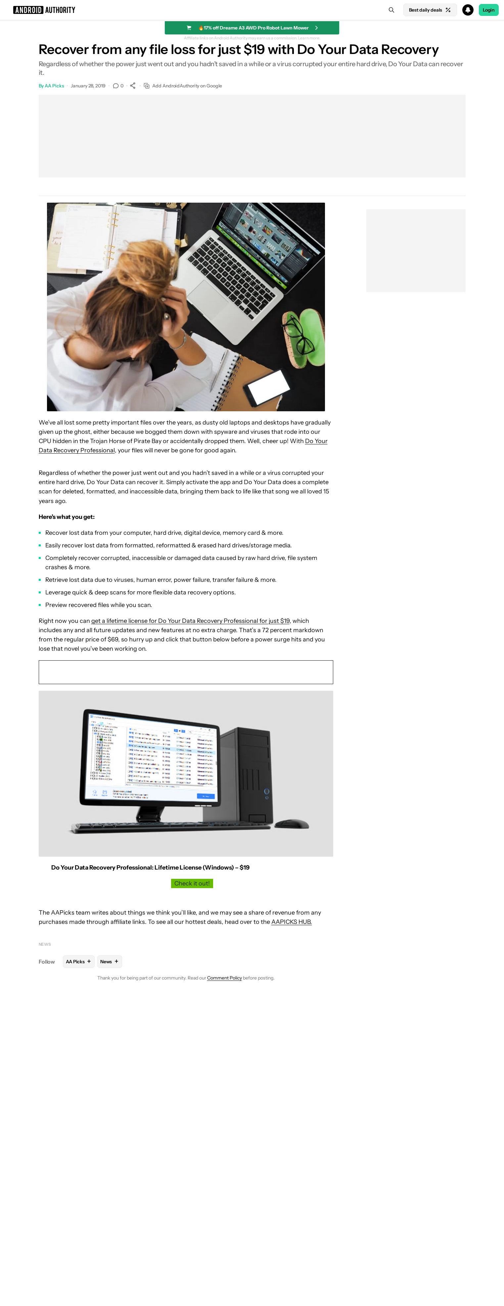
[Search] (391, 10)
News (45, 944)
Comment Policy (224, 978)
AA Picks (54, 86)
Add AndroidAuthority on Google (183, 86)
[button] (252, 10)
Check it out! (192, 883)
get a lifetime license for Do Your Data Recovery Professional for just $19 (190, 621)
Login (489, 10)
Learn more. (309, 38)
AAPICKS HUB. (291, 922)
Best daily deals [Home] (430, 10)
